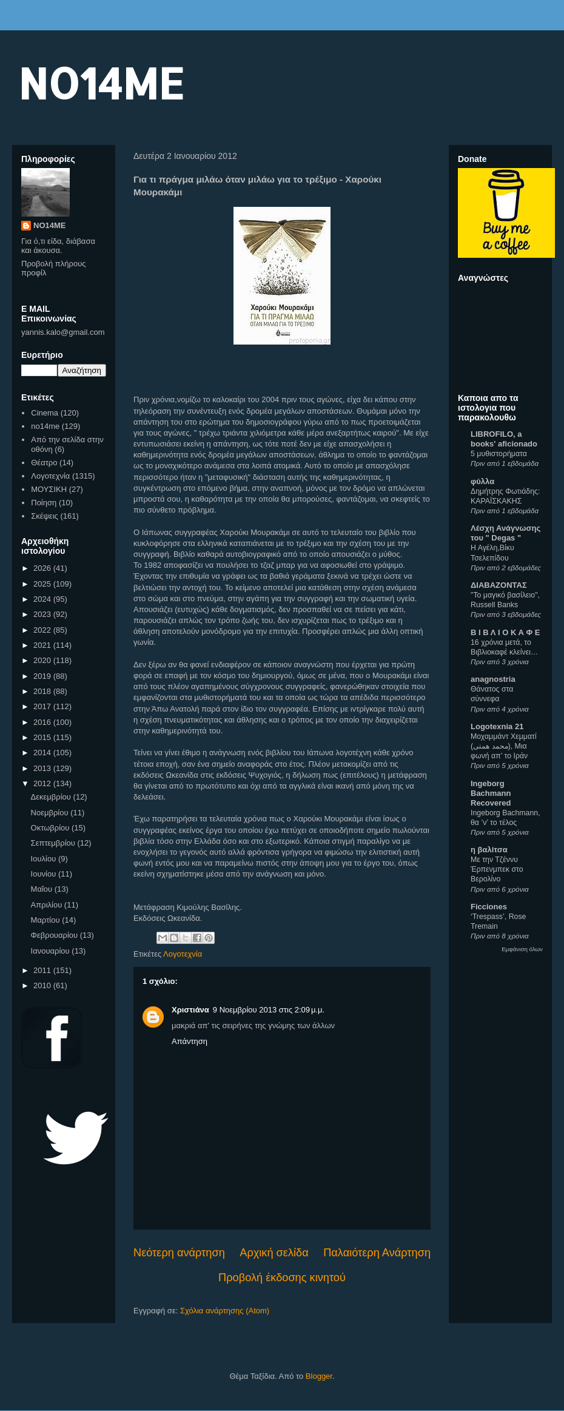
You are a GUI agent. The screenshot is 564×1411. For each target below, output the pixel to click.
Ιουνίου (44, 873)
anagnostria (493, 679)
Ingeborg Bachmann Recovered (491, 793)
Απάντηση (189, 1041)
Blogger (319, 1376)
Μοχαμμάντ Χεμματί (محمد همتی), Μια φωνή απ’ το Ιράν (504, 746)
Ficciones (489, 906)
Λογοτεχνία (182, 953)
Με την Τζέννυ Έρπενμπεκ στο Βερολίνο (497, 869)
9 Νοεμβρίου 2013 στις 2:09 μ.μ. (268, 1009)
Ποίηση (43, 502)
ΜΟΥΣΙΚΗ (49, 489)
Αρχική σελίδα (274, 1253)
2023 (43, 614)
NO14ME (101, 83)
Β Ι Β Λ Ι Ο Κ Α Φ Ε (505, 632)
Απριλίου (47, 904)
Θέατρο (44, 462)
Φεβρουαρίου (55, 935)
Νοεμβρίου (51, 812)
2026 (43, 568)
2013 (43, 768)
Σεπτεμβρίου (54, 842)
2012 (43, 783)
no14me (45, 426)
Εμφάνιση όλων (522, 949)
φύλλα (482, 481)
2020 (43, 660)
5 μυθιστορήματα (499, 454)
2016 (43, 722)
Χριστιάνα (190, 1009)
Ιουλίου (44, 858)
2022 (43, 630)
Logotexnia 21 (497, 726)
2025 (43, 583)
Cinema (44, 412)
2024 (43, 599)
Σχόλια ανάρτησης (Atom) (224, 1310)
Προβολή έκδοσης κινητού (282, 1277)
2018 (43, 691)
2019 (43, 676)
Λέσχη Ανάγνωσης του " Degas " (505, 533)
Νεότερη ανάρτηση (179, 1253)
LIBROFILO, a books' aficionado (504, 438)
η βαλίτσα (489, 849)
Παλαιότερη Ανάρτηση (377, 1253)
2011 (43, 970)
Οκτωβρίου (51, 827)
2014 (43, 752)
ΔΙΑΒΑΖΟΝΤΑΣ (499, 585)
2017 (43, 706)
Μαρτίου (46, 919)
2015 (43, 737)
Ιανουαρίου (51, 950)
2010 (43, 985)
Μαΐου (43, 889)
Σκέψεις (44, 515)
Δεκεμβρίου (52, 796)
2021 (43, 645)
